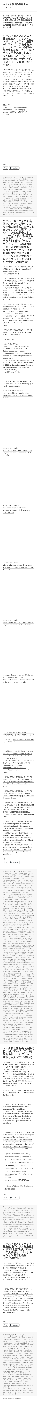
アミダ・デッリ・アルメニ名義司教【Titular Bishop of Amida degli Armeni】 (18, 881)
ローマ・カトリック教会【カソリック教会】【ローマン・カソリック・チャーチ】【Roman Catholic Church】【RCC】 (18, 992)
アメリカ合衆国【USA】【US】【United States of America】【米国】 (18, 883)
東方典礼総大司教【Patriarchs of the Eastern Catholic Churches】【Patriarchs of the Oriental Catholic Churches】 (18, 1032)
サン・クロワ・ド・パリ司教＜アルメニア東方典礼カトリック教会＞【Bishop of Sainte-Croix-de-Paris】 (18, 941)
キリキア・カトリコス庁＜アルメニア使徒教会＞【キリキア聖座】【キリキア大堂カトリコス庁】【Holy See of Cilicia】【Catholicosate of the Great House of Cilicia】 (18, 204)
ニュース (18, 177)
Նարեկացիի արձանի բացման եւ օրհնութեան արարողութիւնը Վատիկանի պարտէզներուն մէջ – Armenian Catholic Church (18, 767)
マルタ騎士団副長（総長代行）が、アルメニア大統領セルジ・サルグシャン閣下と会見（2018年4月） (18, 1053)
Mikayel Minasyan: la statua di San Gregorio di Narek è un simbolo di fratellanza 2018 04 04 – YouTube (18, 567)
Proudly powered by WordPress (12, 1398)
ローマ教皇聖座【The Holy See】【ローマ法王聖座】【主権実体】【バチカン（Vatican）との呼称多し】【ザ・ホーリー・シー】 (18, 1003)
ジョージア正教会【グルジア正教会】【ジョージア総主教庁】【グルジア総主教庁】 (18, 1351)
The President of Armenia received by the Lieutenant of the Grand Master (17, 1106)
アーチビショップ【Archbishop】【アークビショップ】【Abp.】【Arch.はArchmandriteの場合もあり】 (18, 873)
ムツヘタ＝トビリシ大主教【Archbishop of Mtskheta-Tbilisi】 (18, 1373)
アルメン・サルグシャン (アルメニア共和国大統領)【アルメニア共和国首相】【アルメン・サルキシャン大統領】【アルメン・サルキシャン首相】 (18, 1209)
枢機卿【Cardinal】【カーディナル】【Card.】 (18, 1035)
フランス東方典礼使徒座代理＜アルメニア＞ (18, 986)
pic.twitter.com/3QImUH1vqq (17, 1180)
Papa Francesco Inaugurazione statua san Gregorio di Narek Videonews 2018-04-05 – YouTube (18, 452)
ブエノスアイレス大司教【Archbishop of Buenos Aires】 (18, 970)
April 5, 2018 (10, 1189)
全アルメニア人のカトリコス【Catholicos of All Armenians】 (16, 1012)
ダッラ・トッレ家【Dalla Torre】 (12, 1228)
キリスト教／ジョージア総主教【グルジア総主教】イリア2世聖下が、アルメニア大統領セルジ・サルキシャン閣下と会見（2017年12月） (18, 1251)
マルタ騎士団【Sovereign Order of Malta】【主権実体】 (16, 1229)
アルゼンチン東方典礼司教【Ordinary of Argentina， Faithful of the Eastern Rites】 (17, 888)
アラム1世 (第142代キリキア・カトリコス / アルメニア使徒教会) (18, 178)
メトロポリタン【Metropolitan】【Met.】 (14, 1376)
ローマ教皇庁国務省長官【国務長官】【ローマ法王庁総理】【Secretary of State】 (18, 1000)
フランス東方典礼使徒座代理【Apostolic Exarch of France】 (18, 984)
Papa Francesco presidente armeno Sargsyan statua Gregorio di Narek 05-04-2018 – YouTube (17, 510)
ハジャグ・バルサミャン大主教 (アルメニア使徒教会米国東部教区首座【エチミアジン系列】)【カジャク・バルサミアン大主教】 (18, 957)
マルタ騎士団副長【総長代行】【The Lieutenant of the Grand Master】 (18, 1231)
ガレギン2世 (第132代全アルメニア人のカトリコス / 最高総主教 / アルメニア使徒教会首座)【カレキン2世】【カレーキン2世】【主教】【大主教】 (18, 915)
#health (8, 1174)
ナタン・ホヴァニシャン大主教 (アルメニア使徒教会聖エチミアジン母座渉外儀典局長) (18, 951)
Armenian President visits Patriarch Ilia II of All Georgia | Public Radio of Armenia (16, 1310)
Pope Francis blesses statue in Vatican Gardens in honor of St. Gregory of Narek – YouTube (18, 395)
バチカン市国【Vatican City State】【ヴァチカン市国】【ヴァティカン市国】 (17, 960)
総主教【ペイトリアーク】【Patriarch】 (18, 1393)
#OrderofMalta (24, 1162)
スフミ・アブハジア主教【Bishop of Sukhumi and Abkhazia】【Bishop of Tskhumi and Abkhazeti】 (18, 1355)
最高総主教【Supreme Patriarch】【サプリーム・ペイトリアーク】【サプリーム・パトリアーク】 (18, 1020)
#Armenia (9, 1165)
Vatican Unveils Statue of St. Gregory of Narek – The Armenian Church (18, 795)
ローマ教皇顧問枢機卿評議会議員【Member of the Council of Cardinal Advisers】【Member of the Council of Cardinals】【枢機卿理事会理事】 (18, 1008)
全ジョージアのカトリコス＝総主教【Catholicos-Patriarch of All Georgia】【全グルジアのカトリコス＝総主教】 (18, 1379)
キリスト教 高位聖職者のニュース (15, 6)
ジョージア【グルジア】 (23, 1350)
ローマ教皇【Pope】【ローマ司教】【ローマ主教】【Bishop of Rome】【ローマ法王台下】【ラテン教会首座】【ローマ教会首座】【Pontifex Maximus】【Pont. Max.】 (18, 996)
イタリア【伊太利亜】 (22, 1212)
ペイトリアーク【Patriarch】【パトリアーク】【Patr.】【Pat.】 (17, 988)
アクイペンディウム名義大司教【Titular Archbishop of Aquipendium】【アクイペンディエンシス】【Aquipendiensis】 (18, 878)
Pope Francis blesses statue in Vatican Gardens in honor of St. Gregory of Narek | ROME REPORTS (18, 383)
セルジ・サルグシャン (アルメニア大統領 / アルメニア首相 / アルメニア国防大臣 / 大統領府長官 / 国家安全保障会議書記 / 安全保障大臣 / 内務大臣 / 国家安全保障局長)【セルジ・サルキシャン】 (18, 210)
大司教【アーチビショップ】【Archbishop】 (15, 1017)
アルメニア (29, 889)
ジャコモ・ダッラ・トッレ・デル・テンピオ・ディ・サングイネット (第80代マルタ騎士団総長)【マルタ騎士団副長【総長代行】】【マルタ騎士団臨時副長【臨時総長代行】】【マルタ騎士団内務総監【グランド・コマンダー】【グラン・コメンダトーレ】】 (18, 1217)
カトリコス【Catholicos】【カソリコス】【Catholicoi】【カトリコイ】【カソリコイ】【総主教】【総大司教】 (18, 198)
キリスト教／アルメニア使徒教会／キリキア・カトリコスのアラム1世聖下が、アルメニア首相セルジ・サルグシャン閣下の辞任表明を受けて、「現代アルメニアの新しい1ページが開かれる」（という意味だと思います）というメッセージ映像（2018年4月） (18, 50)
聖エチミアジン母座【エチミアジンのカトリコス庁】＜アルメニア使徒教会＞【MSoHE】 (18, 1040)
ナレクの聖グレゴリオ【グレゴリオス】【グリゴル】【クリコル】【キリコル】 (18, 953)
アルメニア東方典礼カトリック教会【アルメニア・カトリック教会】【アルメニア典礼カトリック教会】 (18, 898)
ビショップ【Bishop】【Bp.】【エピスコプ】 (15, 969)
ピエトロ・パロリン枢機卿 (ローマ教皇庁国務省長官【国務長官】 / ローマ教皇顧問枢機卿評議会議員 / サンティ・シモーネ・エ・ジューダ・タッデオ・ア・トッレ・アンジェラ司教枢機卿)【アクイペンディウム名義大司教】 (18, 964)
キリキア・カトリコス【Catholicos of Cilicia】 (18, 201)
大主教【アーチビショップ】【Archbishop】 (22, 1015)
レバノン (11, 214)
